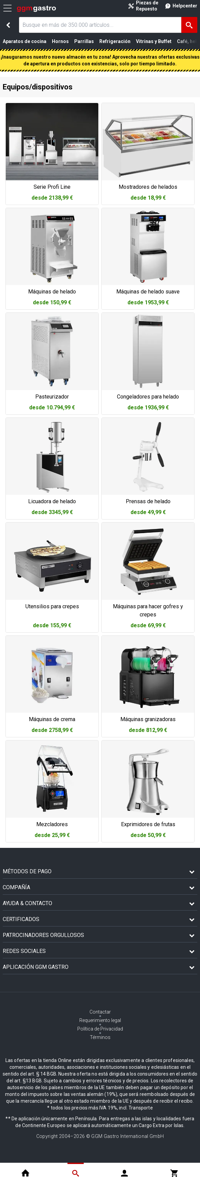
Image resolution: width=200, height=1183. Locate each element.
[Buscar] (189, 25)
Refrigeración (115, 41)
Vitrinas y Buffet (154, 41)
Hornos (60, 41)
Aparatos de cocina (24, 41)
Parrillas (84, 41)
